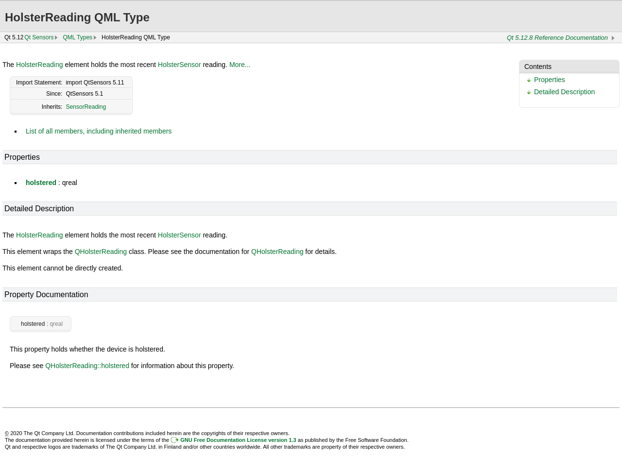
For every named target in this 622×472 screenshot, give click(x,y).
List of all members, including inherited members (99, 131)
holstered (41, 182)
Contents (538, 66)
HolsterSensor (179, 64)
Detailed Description (564, 92)
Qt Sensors (38, 37)
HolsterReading (39, 64)
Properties (549, 80)
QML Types (77, 37)
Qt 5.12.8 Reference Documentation (557, 37)
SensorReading (86, 106)
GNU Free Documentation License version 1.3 (238, 440)
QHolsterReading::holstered (87, 366)
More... (240, 64)
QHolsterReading (101, 251)
